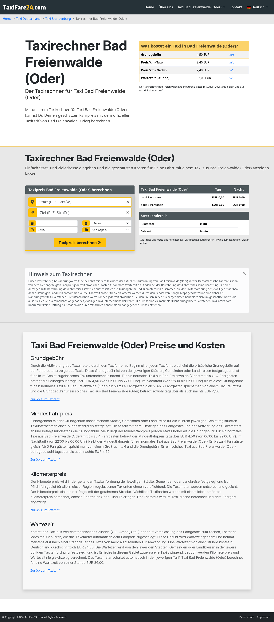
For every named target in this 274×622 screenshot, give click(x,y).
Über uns (166, 7)
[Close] (244, 273)
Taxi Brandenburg (58, 19)
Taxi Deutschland (28, 19)
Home (149, 7)
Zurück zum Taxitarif (45, 399)
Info (231, 54)
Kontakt (236, 7)
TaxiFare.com (24, 7)
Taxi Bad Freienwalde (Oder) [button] (200, 7)
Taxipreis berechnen (80, 242)
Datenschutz (246, 617)
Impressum (263, 617)
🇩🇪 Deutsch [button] (256, 7)
